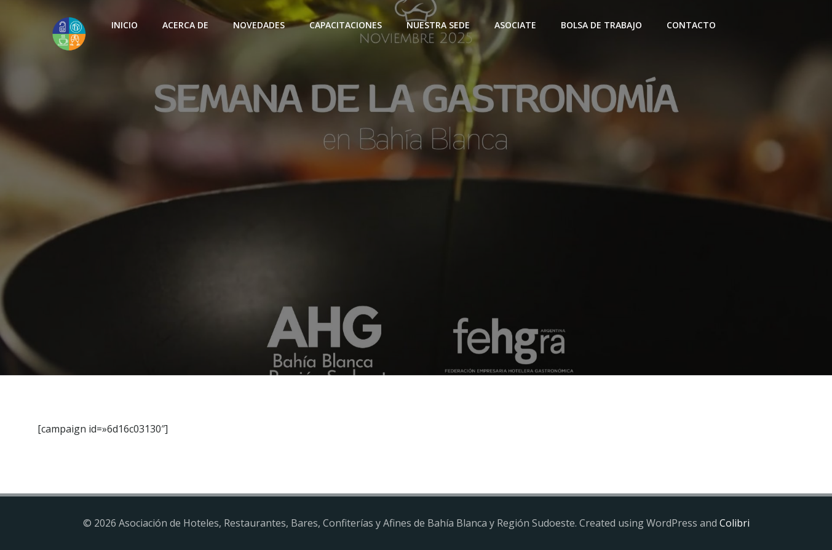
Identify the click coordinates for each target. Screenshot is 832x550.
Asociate (515, 25)
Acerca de (185, 25)
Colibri (734, 523)
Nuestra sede (438, 25)
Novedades (259, 25)
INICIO (124, 25)
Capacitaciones (345, 25)
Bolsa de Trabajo (601, 25)
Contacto (691, 25)
